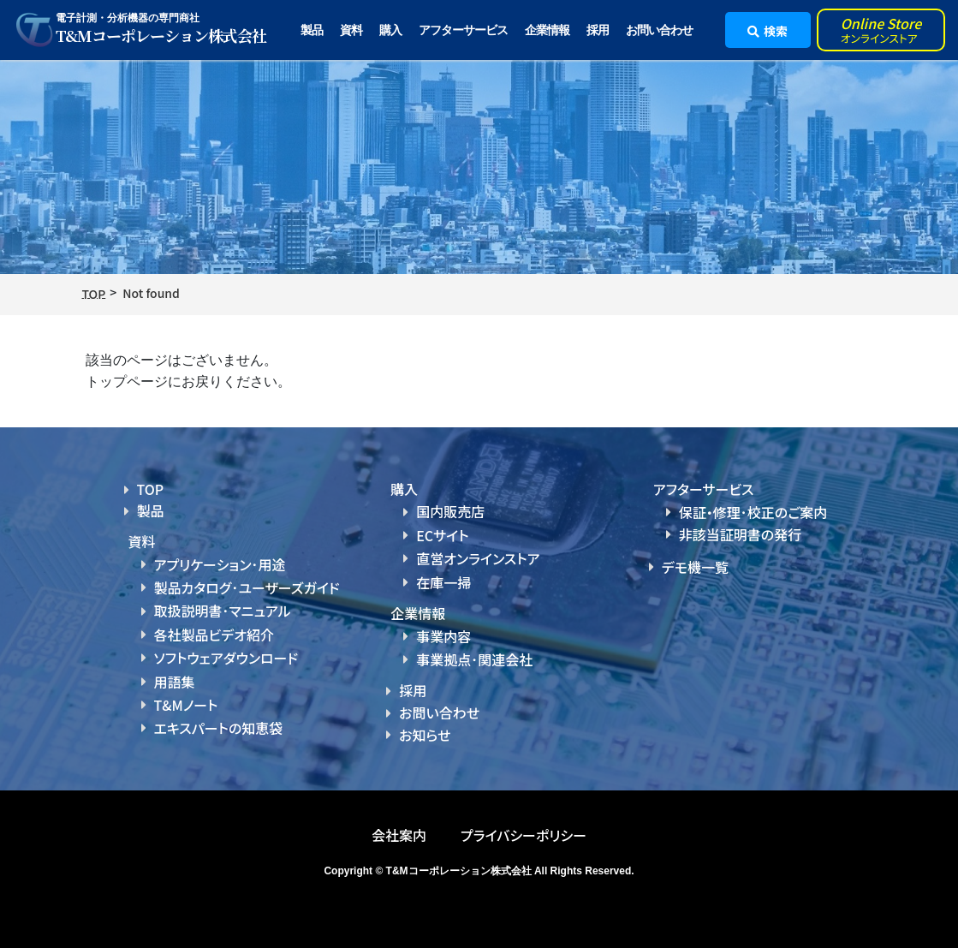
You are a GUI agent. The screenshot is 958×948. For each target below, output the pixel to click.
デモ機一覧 (695, 567)
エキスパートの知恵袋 (218, 727)
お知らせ (424, 734)
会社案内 (399, 835)
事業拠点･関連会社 (474, 659)
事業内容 (443, 636)
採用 (597, 30)
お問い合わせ (659, 30)
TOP (150, 489)
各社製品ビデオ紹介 (214, 634)
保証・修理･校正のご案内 (753, 512)
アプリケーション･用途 (220, 564)
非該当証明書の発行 (740, 534)
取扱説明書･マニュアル (222, 610)
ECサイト (442, 535)
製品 (150, 510)
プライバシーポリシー (523, 835)
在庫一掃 (443, 582)
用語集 (174, 681)
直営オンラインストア (477, 558)
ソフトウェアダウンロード (226, 657)
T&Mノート (186, 704)
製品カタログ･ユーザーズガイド (247, 587)
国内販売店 (450, 511)
